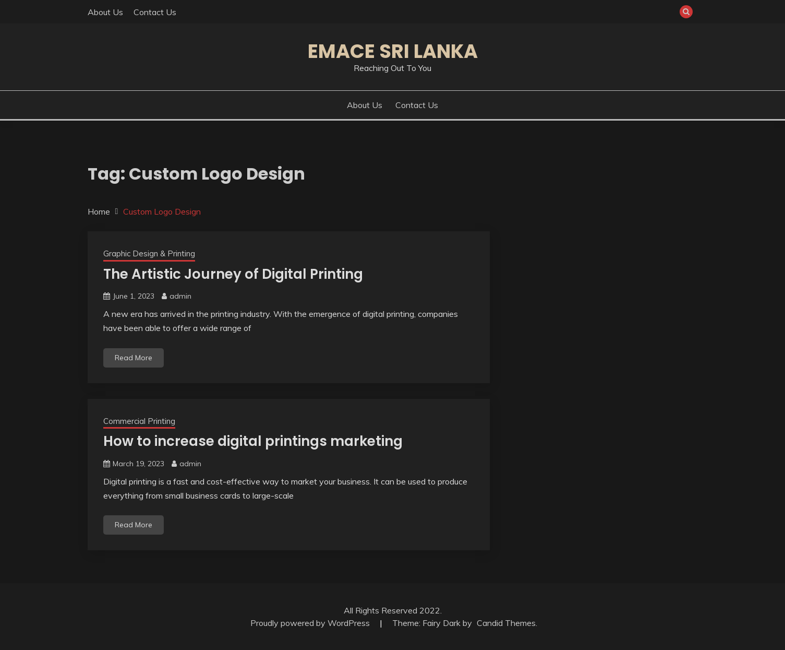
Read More (133, 357)
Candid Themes (506, 623)
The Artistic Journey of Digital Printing (233, 274)
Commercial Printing (139, 421)
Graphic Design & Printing (149, 253)
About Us (105, 12)
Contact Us (155, 12)
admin (180, 296)
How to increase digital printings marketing (253, 441)
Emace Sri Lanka (393, 51)
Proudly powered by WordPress (311, 623)
